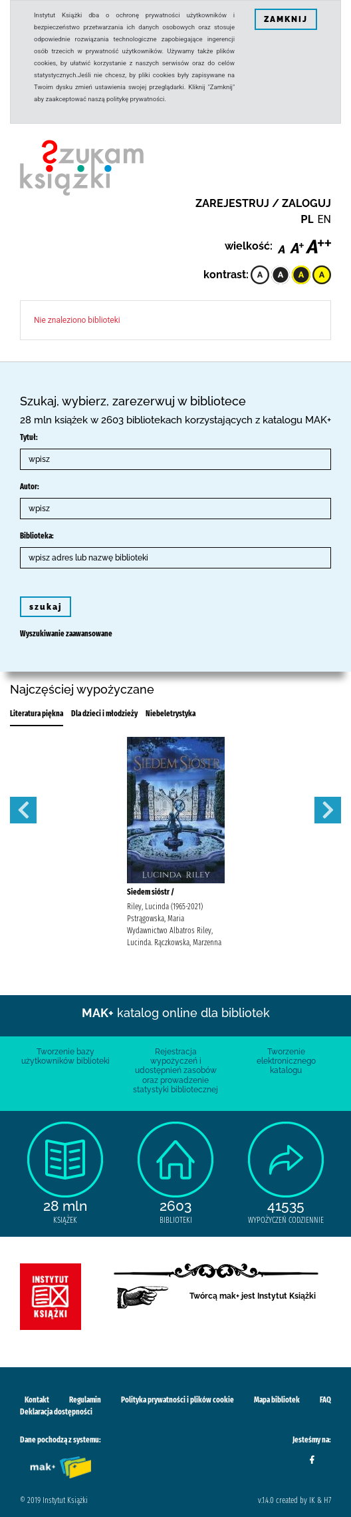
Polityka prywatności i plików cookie (177, 1400)
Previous (23, 810)
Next (327, 810)
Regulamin (85, 1400)
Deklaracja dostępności (56, 1411)
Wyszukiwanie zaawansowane (66, 633)
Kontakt (37, 1400)
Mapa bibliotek (277, 1400)
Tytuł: (29, 437)
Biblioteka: (37, 536)
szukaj (45, 607)
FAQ (325, 1400)
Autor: (29, 486)
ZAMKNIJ (286, 19)
